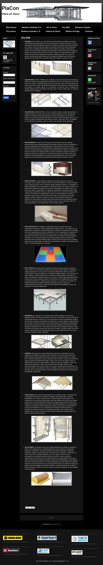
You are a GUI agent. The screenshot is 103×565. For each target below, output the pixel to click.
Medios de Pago (73, 31)
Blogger (67, 561)
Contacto (89, 31)
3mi (98, 92)
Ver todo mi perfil (93, 102)
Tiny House (11, 31)
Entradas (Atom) (55, 524)
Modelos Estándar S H (31, 27)
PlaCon (10, 8)
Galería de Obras (53, 31)
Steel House (11, 27)
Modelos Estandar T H (30, 31)
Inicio (51, 517)
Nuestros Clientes (83, 27)
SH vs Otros (51, 27)
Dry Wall (66, 27)
